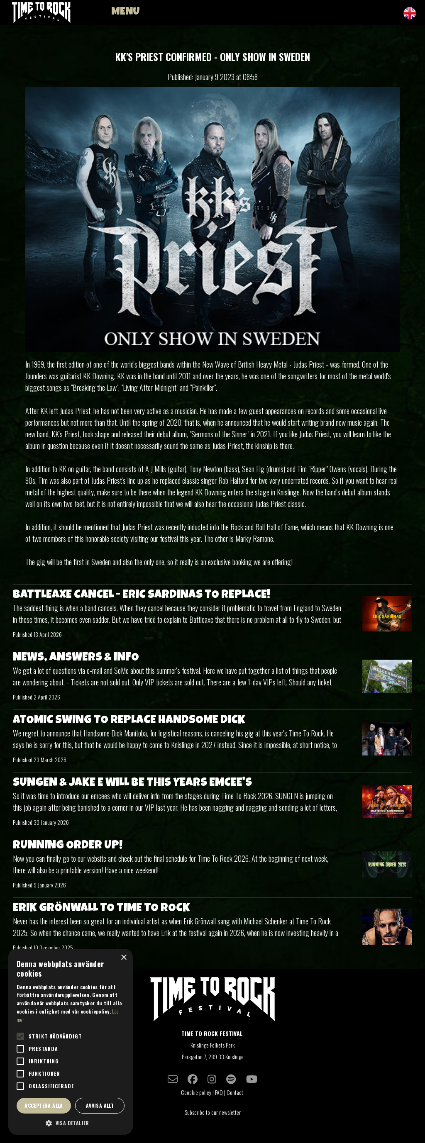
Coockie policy (196, 1092)
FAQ (219, 1092)
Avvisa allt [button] (100, 1105)
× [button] (123, 958)
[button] (71, 1122)
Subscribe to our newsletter (213, 1112)
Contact (235, 1092)
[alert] (70, 1042)
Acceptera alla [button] (43, 1105)
